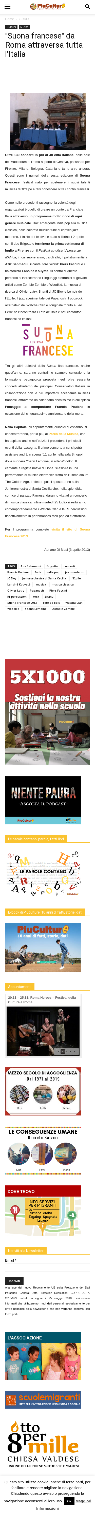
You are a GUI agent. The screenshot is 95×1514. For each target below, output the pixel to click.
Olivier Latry (15, 590)
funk (38, 572)
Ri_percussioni (17, 596)
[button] (88, 7)
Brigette (52, 566)
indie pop (53, 572)
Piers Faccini (58, 590)
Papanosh (37, 590)
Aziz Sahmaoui (31, 566)
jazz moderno (74, 572)
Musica (24, 27)
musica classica (63, 584)
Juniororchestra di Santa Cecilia (44, 578)
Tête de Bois (51, 602)
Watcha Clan (74, 602)
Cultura (24, 19)
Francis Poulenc (18, 572)
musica (41, 584)
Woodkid (13, 609)
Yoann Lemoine (36, 609)
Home (9, 19)
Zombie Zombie (63, 609)
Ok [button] (69, 1501)
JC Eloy (11, 578)
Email (10, 1260)
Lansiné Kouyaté (18, 584)
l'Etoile (76, 578)
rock (36, 596)
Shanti (49, 596)
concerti (69, 566)
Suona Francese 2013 (22, 602)
